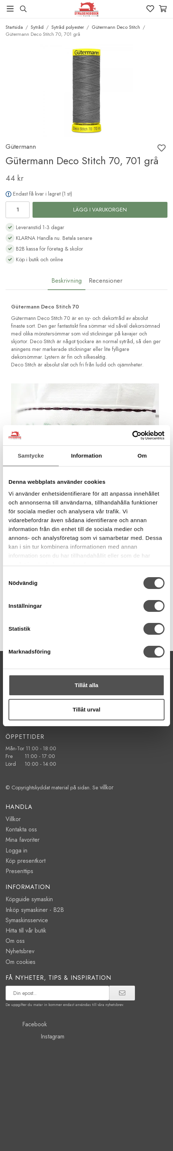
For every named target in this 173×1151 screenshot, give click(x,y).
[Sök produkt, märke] (23, 9)
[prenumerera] (122, 993)
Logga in (16, 850)
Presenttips (19, 871)
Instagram (35, 1036)
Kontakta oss (21, 829)
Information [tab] (86, 455)
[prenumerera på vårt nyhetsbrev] (57, 993)
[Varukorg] (162, 9)
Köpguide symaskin (29, 899)
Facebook (26, 1024)
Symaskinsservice (27, 920)
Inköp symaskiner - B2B (35, 910)
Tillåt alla (86, 685)
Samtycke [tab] (31, 455)
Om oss (15, 941)
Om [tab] (142, 455)
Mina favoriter (23, 839)
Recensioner (105, 280)
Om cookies (20, 962)
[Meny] (10, 9)
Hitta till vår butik (26, 930)
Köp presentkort (25, 861)
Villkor (13, 819)
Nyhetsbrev (20, 951)
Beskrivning (66, 280)
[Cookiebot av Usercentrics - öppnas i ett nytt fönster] (132, 435)
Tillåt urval (87, 709)
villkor (106, 787)
